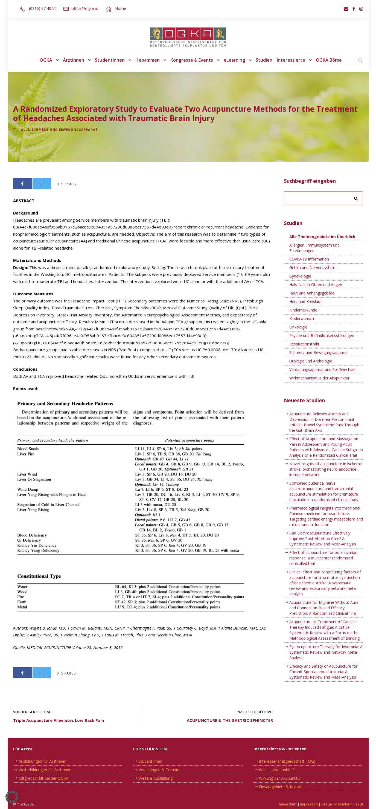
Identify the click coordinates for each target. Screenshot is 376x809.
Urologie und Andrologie (311, 361)
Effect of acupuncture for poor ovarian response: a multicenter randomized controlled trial (323, 563)
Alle (25, 129)
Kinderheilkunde (304, 310)
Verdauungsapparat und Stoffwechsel (322, 369)
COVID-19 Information (309, 259)
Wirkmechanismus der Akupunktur (320, 378)
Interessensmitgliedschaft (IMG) (287, 761)
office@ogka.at (84, 8)
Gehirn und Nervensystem (312, 267)
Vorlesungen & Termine (160, 769)
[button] (12, 797)
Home (119, 8)
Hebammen (148, 60)
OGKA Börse (326, 60)
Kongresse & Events (192, 60)
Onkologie (298, 327)
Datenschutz (288, 804)
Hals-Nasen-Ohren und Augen (316, 284)
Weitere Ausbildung (156, 778)
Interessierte (289, 60)
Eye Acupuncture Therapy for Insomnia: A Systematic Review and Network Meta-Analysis (326, 658)
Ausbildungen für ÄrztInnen (43, 761)
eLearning (234, 60)
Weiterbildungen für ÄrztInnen (46, 769)
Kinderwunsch (302, 318)
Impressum (309, 804)
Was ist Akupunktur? (277, 769)
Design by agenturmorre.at (342, 804)
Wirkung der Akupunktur (281, 778)
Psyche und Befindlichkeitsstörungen (322, 335)
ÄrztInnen (75, 60)
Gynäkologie (300, 276)
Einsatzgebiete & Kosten (280, 786)
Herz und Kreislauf (305, 301)
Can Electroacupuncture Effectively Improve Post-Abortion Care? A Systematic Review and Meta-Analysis (322, 544)
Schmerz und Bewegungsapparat (63, 129)
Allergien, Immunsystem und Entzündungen (314, 247)
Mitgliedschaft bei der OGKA (44, 778)
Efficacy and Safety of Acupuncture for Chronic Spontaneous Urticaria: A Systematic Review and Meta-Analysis (323, 677)
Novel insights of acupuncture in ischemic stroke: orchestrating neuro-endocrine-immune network (322, 475)
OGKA (48, 60)
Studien (263, 60)
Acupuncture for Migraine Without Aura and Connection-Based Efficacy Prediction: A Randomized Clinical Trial (324, 613)
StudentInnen (111, 60)
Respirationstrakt (304, 344)
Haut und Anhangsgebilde (312, 293)
